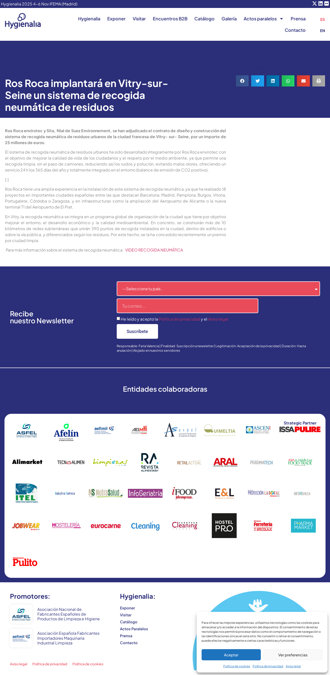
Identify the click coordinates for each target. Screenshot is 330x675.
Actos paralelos (264, 18)
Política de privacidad (268, 666)
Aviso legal (293, 666)
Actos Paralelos (134, 628)
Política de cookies (236, 666)
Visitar (139, 18)
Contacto (295, 30)
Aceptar (231, 654)
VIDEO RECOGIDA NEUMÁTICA (154, 250)
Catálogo (204, 18)
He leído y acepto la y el (174, 319)
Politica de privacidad (179, 319)
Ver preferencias (293, 654)
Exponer (116, 18)
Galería (229, 18)
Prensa (298, 18)
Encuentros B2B (170, 18)
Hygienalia (89, 18)
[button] (242, 80)
